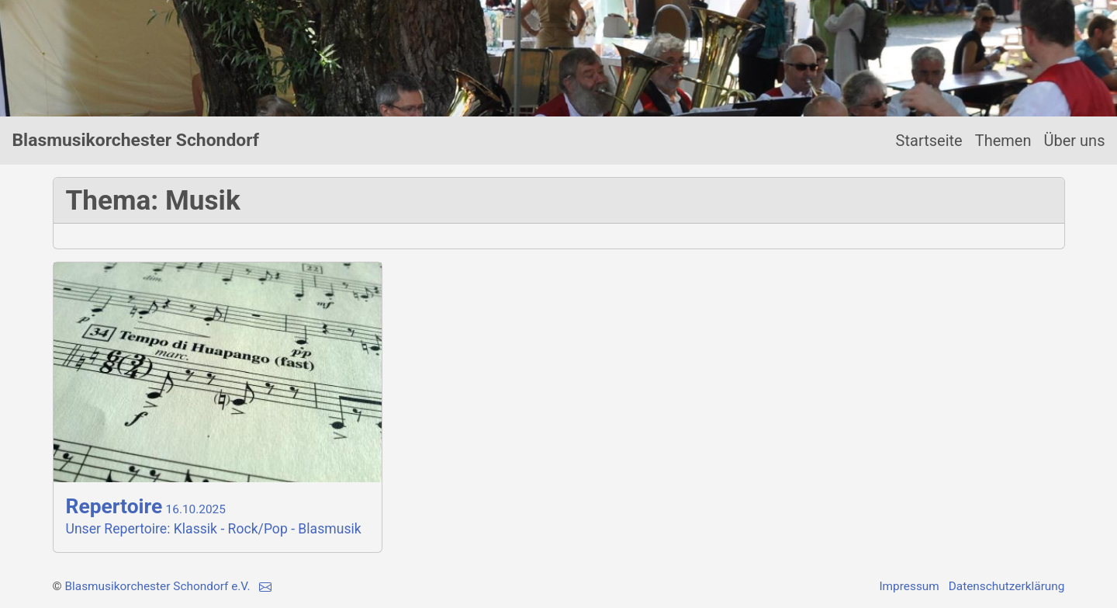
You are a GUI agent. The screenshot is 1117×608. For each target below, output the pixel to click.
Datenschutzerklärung (1007, 586)
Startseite (929, 140)
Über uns (1074, 140)
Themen (1003, 140)
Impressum (909, 586)
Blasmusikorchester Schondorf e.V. (157, 586)
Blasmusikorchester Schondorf (135, 140)
